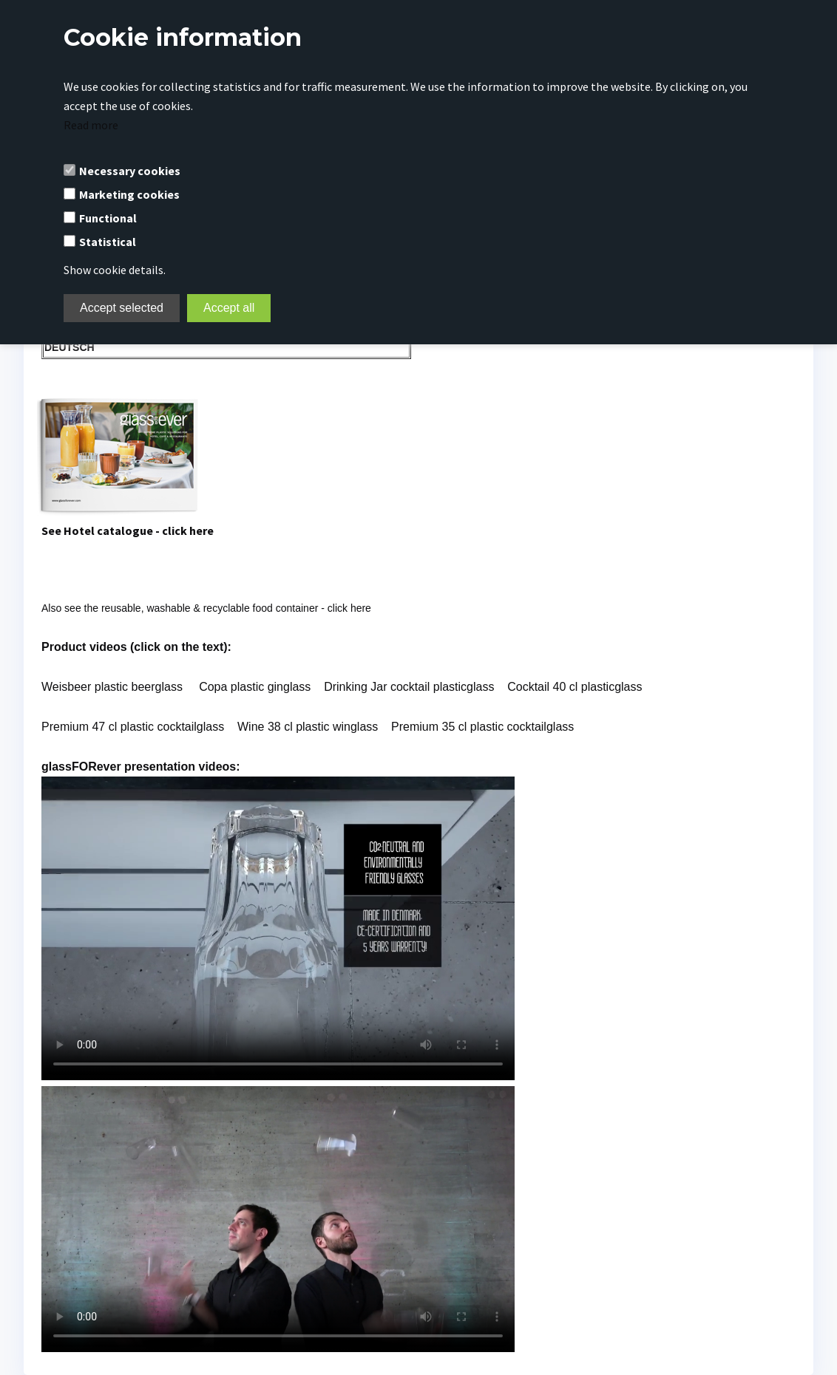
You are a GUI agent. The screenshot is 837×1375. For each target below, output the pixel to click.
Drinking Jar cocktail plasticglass (409, 686)
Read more (91, 124)
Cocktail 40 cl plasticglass (574, 686)
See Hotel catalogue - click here (127, 530)
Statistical (107, 241)
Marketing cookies (129, 194)
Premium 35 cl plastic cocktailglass (482, 726)
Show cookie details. (115, 269)
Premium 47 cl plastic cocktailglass (132, 726)
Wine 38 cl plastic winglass (309, 726)
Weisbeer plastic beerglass (112, 686)
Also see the (206, 608)
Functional (108, 218)
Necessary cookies (129, 170)
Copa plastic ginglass (255, 686)
